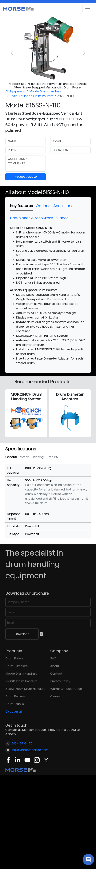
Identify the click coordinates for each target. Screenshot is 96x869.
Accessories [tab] (64, 206)
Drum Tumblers (16, 666)
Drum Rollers (14, 658)
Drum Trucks (14, 704)
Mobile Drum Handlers (45, 91)
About (54, 666)
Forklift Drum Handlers (21, 681)
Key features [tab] (21, 206)
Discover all (13, 711)
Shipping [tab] (38, 457)
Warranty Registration (66, 688)
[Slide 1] (41, 78)
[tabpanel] (48, 295)
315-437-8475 (22, 743)
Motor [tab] (24, 457)
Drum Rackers (15, 696)
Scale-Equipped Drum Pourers (31, 96)
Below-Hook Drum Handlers (25, 688)
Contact (56, 673)
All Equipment (15, 91)
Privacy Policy (60, 681)
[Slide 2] (48, 78)
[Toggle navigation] (87, 8)
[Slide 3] (55, 78)
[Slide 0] (34, 78)
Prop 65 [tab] (52, 457)
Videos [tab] (62, 218)
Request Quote (25, 176)
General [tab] (11, 457)
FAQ (53, 658)
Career (55, 696)
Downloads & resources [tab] (31, 218)
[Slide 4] (62, 78)
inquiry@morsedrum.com (30, 750)
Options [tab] (43, 206)
